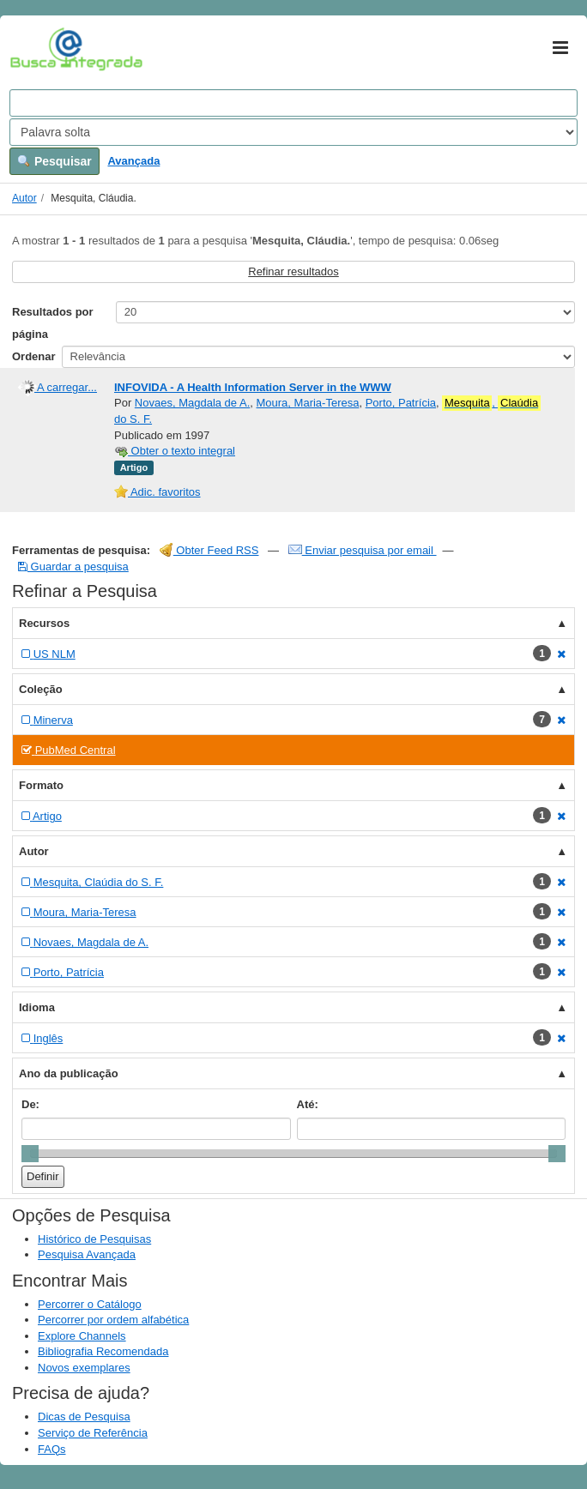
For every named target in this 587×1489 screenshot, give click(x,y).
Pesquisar (54, 161)
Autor (24, 198)
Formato (41, 785)
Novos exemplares (84, 1367)
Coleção (41, 689)
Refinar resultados (293, 271)
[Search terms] (293, 103)
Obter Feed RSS (209, 550)
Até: (307, 1104)
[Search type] (293, 132)
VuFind (36, 48)
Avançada (133, 160)
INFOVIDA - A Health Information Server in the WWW (252, 387)
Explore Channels (82, 1335)
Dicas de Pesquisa (84, 1416)
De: (30, 1104)
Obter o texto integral (174, 450)
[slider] (30, 1153)
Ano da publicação (68, 1073)
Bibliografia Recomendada (103, 1351)
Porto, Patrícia (401, 402)
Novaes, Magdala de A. (192, 402)
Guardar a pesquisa (73, 566)
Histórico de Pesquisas (94, 1239)
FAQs (52, 1449)
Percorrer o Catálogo (90, 1304)
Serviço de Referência (93, 1432)
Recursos (44, 623)
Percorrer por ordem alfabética (113, 1319)
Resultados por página (53, 323)
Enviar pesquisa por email (362, 550)
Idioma (37, 1007)
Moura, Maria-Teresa (308, 402)
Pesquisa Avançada (87, 1254)
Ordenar (34, 356)
